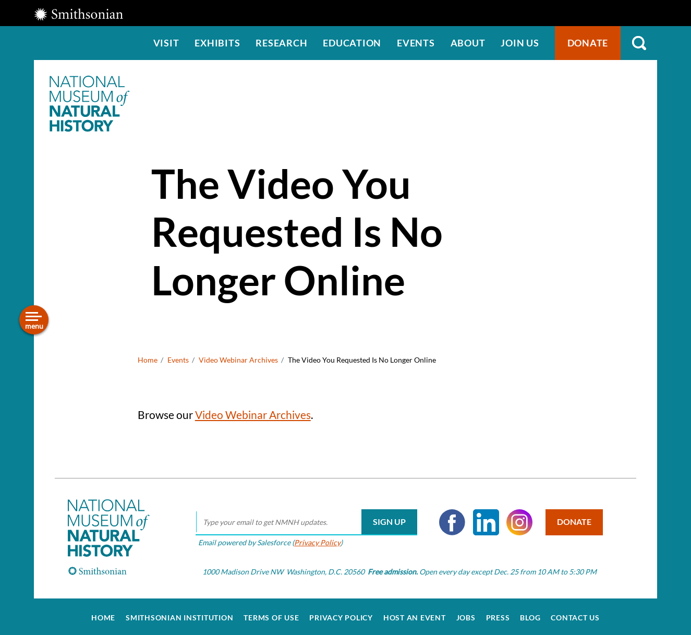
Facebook (451, 520)
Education (352, 43)
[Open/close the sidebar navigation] (34, 319)
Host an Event (414, 615)
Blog (530, 615)
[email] (305, 520)
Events (416, 43)
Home (147, 359)
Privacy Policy (316, 539)
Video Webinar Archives (238, 359)
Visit (166, 43)
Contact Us (575, 615)
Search (638, 43)
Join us (520, 43)
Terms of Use (271, 615)
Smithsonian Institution (179, 615)
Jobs (466, 615)
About (468, 43)
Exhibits (217, 43)
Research (281, 43)
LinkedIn (484, 520)
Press (498, 615)
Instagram (518, 520)
